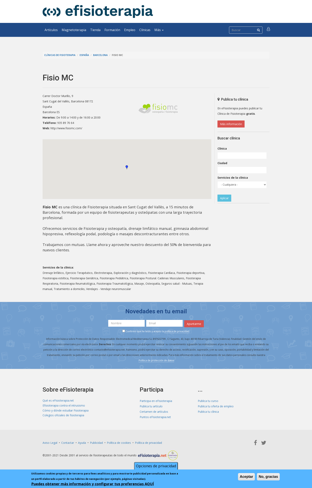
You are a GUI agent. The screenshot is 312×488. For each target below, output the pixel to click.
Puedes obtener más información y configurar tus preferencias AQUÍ (92, 483)
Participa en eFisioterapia (156, 400)
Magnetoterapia (74, 30)
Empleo (129, 30)
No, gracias (268, 477)
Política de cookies (119, 442)
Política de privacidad (148, 442)
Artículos (51, 30)
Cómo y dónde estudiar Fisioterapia (66, 411)
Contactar (67, 442)
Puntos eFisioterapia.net (155, 416)
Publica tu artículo (151, 405)
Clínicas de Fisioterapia (60, 55)
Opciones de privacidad (156, 466)
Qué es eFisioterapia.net (58, 400)
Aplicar (224, 198)
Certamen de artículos (154, 411)
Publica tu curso (208, 400)
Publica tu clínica (208, 411)
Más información (231, 124)
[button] (268, 30)
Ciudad (222, 163)
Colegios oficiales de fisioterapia (63, 416)
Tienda (95, 30)
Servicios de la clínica (232, 177)
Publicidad (96, 442)
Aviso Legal (50, 442)
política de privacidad (177, 330)
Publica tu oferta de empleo (216, 405)
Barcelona (103, 55)
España (86, 55)
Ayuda (82, 442)
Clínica (222, 148)
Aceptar (246, 477)
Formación (112, 30)
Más (159, 30)
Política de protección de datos (156, 359)
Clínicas (144, 30)
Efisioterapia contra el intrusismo (64, 405)
